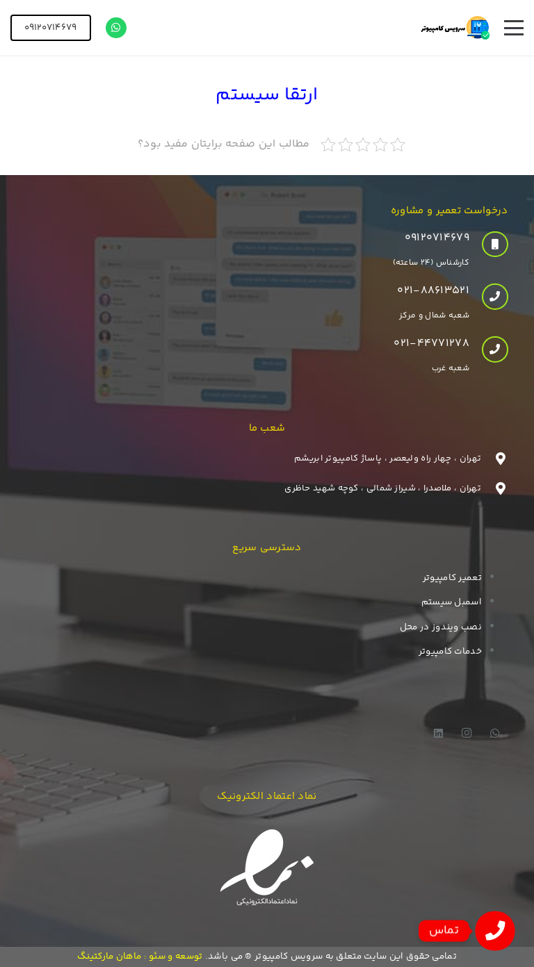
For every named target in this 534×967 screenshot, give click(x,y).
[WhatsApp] (116, 27)
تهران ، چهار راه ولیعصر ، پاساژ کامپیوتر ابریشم (387, 458)
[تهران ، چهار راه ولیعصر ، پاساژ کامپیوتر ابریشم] (494, 458)
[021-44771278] (488, 349)
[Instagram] (467, 733)
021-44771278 (431, 343)
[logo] (455, 28)
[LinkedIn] (439, 733)
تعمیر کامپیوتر (452, 578)
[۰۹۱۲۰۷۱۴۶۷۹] (488, 244)
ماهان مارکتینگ (109, 957)
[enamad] (267, 869)
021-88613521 (433, 290)
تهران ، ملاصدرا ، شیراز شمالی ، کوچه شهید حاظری (382, 488)
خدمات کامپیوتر (450, 652)
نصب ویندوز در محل (441, 627)
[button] (514, 28)
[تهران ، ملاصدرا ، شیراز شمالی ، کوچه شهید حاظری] (494, 488)
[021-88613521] (488, 296)
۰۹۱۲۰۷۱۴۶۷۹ (437, 238)
